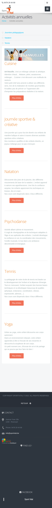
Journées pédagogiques (13, 33)
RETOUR (26, 403)
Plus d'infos (16, 98)
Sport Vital (28, 499)
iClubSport (13, 443)
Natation (6, 38)
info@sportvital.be (12, 433)
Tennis (6, 43)
